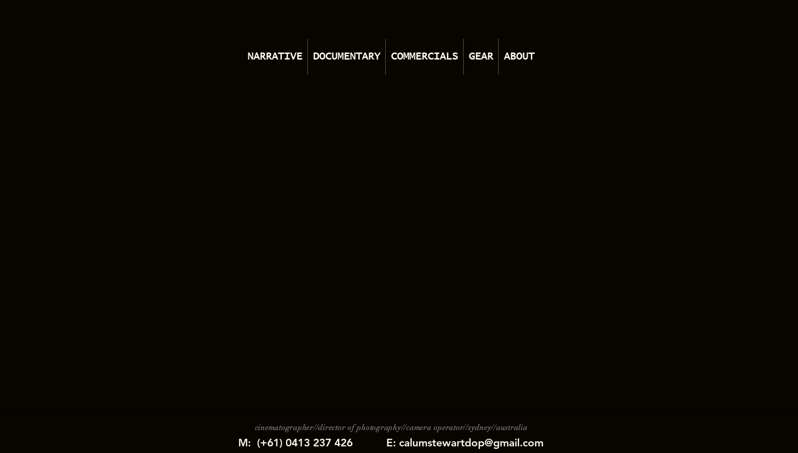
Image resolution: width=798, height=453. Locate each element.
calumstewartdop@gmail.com (471, 442)
